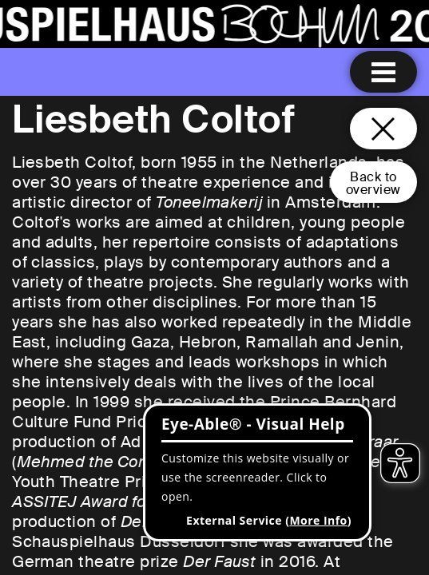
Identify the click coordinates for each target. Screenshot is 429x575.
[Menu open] (383, 72)
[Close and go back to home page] (383, 128)
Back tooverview (373, 183)
